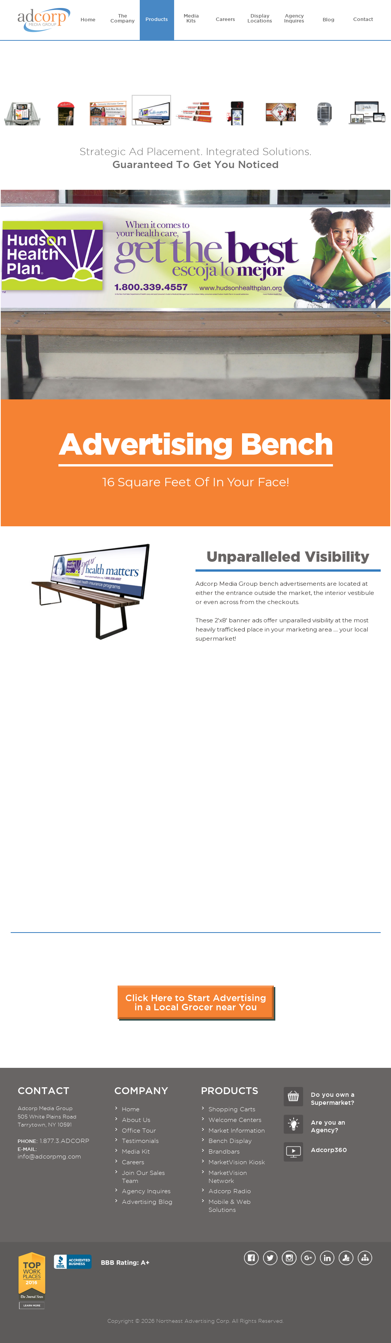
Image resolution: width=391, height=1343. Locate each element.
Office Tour (139, 1130)
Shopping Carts (231, 1109)
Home (88, 17)
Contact (363, 17)
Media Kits (191, 18)
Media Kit (136, 1151)
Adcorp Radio (229, 1191)
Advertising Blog (147, 1202)
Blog (328, 17)
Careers (225, 17)
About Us (136, 1120)
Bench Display (230, 1141)
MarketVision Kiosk (236, 1162)
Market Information (236, 1130)
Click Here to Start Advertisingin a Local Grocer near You (195, 1002)
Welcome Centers (235, 1120)
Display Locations (259, 18)
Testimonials (140, 1141)
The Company (122, 18)
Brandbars (224, 1151)
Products (157, 17)
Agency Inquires (294, 18)
